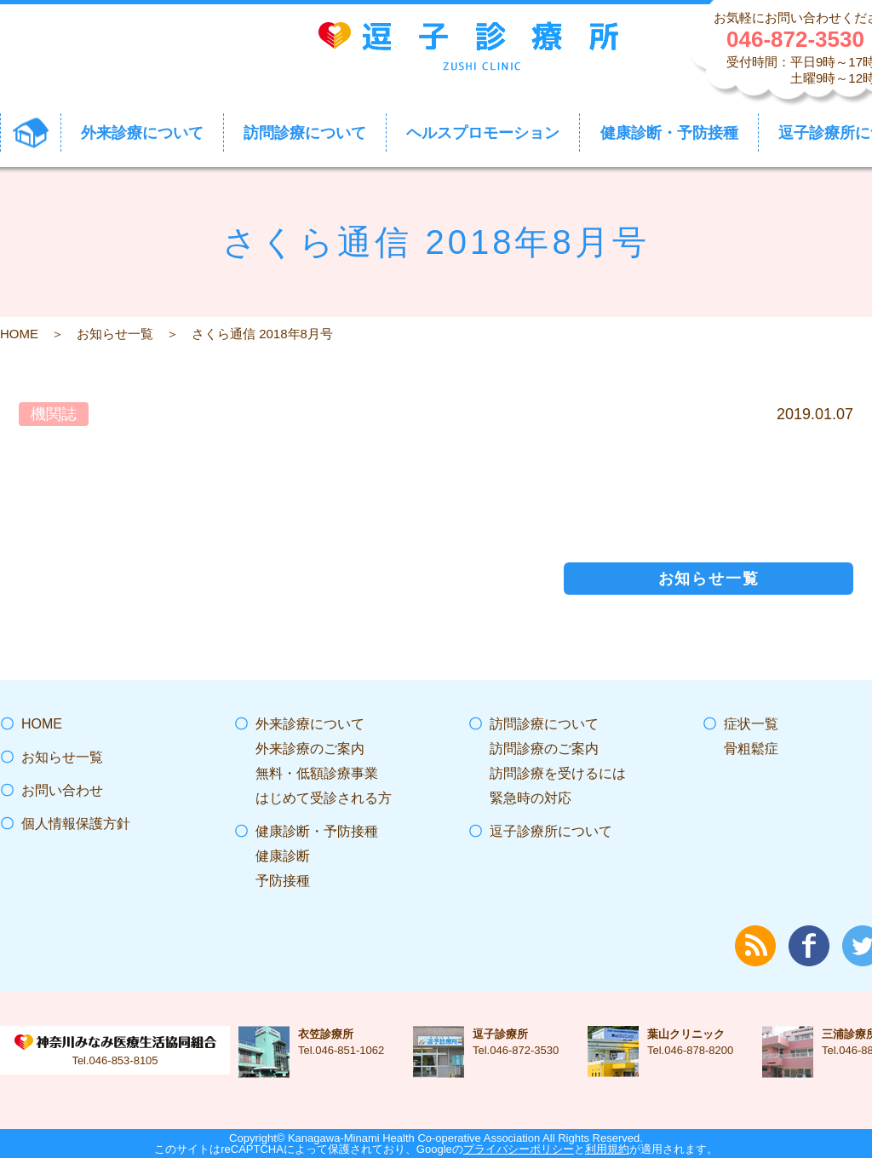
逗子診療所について (551, 831)
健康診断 (282, 856)
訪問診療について (544, 724)
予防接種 (282, 880)
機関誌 (54, 414)
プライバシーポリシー (518, 1149)
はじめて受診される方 (323, 798)
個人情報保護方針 (75, 823)
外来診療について (309, 724)
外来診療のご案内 (309, 748)
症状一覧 (751, 724)
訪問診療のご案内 (544, 748)
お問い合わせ (62, 790)
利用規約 (607, 1149)
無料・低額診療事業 (316, 773)
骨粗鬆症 (751, 748)
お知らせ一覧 (115, 333)
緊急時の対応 (530, 798)
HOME (19, 333)
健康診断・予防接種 (316, 831)
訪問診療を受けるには (558, 773)
